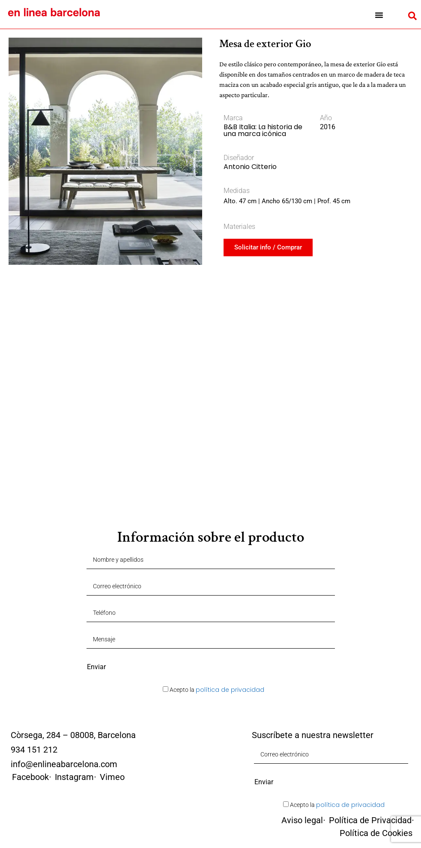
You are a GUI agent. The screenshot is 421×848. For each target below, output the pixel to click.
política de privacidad (230, 689)
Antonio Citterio (250, 167)
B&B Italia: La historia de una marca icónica (263, 130)
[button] (379, 15)
